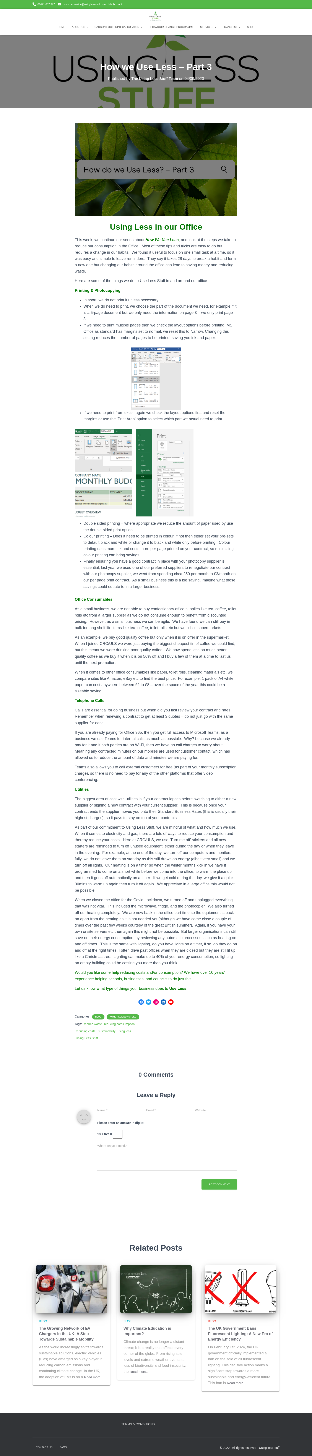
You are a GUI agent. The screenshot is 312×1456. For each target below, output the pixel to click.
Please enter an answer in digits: (120, 1123)
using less (124, 1031)
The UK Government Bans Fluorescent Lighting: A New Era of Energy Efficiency (240, 1334)
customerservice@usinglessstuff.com (84, 4)
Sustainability (106, 1031)
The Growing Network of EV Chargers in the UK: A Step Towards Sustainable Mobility (66, 1334)
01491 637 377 (46, 4)
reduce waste (93, 1024)
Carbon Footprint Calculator (118, 27)
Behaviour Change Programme (171, 27)
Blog (98, 1017)
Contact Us (44, 1447)
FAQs (63, 1447)
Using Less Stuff (87, 1038)
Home (61, 27)
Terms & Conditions (138, 1424)
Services (208, 27)
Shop (250, 27)
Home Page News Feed (123, 1017)
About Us (80, 27)
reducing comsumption (119, 1024)
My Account (115, 4)
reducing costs (85, 1031)
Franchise (232, 27)
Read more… (51, 1383)
